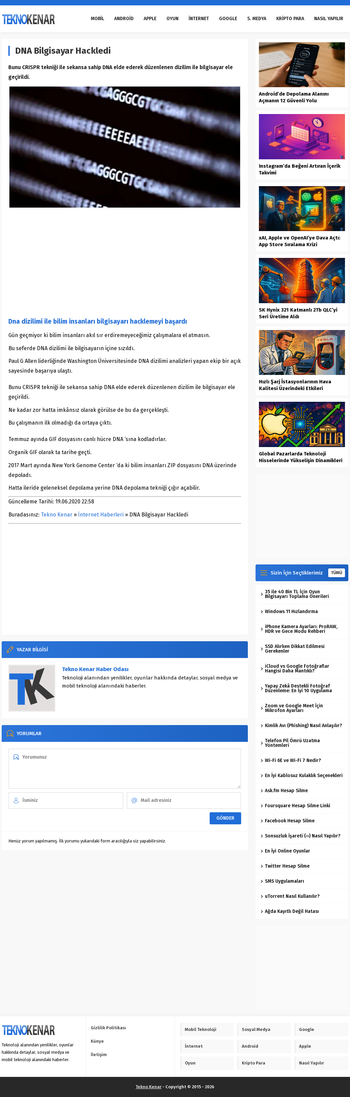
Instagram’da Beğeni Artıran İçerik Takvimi (299, 169)
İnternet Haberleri (101, 514)
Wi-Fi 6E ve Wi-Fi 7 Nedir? (291, 760)
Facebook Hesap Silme (287, 821)
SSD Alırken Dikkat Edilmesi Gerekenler (293, 649)
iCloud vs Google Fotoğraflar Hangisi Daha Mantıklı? (295, 668)
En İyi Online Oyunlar (285, 851)
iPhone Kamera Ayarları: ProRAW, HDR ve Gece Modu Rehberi (299, 629)
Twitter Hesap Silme (285, 866)
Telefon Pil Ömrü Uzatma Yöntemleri (290, 743)
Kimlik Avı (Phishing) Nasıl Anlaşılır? (301, 725)
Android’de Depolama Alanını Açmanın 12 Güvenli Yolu (294, 97)
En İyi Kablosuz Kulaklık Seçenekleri (302, 775)
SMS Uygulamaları (282, 881)
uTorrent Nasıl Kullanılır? (290, 896)
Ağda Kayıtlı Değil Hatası (290, 911)
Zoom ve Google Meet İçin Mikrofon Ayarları (292, 708)
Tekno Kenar (56, 514)
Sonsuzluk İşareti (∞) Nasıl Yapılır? (300, 836)
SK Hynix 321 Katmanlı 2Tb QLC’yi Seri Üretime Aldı (298, 313)
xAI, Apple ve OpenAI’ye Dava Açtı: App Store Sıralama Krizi (299, 241)
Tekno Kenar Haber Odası (95, 669)
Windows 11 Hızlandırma (289, 611)
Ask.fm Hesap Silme (284, 790)
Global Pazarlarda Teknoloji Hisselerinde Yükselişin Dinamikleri (300, 457)
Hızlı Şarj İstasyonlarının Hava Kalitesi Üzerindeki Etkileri (295, 385)
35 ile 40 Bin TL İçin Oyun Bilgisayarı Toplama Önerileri (295, 594)
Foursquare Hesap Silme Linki (295, 806)
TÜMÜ (336, 572)
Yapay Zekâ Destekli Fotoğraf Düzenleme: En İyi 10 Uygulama (296, 688)
